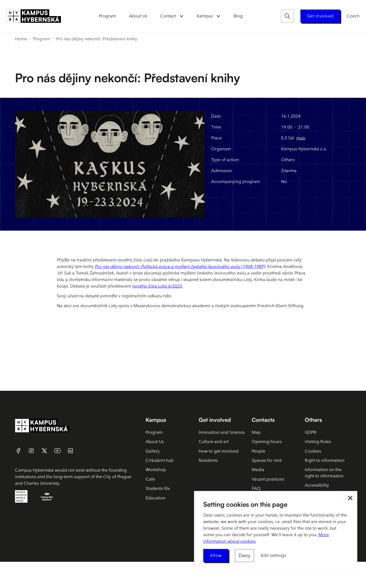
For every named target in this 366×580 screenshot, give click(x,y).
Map (256, 432)
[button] (172, 16)
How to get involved (218, 451)
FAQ (256, 488)
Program (41, 38)
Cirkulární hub (160, 460)
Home (21, 38)
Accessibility (317, 485)
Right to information (325, 460)
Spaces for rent (267, 460)
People (258, 451)
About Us (155, 441)
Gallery (153, 451)
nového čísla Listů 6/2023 (157, 286)
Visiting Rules (318, 441)
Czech (353, 16)
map (300, 138)
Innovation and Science (222, 432)
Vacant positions (268, 479)
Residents (208, 460)
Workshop (156, 469)
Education (155, 497)
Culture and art (214, 441)
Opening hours (267, 441)
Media (258, 469)
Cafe (150, 479)
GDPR (310, 432)
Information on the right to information (324, 472)
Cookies (313, 451)
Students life (158, 488)
